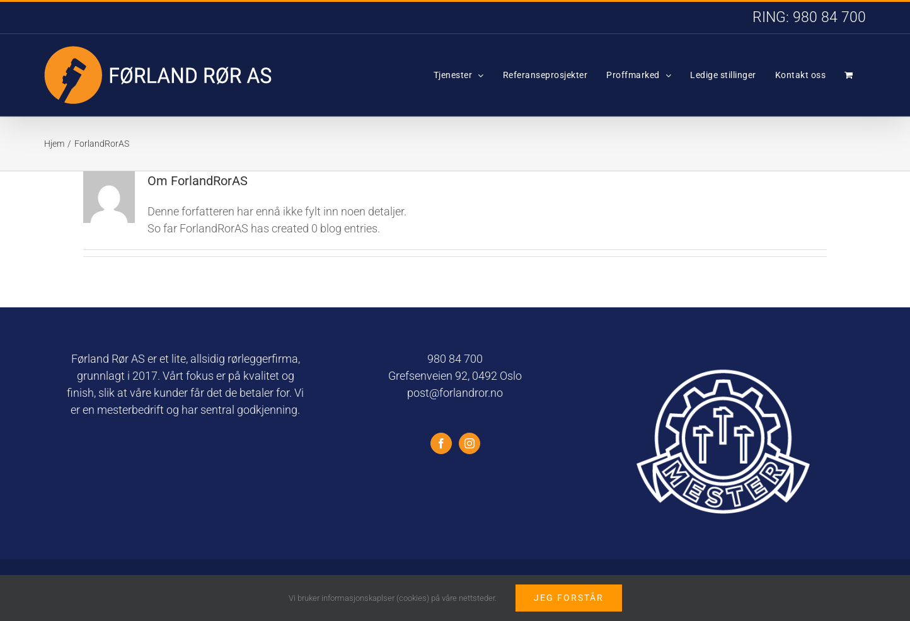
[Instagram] (469, 443)
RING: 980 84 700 (809, 17)
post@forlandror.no (455, 392)
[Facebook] (441, 443)
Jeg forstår (569, 598)
